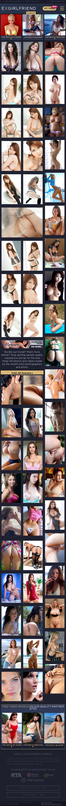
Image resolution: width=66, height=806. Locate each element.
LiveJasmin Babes (12, 1)
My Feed (49, 8)
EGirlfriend (19, 10)
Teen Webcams (57, 1)
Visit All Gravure (22, 373)
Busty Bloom (32, 1)
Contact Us (33, 795)
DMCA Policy (47, 802)
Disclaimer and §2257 (51, 804)
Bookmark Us (33, 788)
